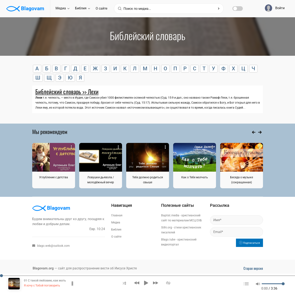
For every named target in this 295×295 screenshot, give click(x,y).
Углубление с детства (53, 177)
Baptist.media (170, 215)
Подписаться (249, 242)
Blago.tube (168, 239)
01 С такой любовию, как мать (45, 280)
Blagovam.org (43, 268)
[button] (124, 283)
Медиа (62, 8)
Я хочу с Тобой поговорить (42, 285)
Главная (116, 215)
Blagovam (25, 9)
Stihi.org (166, 227)
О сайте (101, 8)
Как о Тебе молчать (194, 177)
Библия (82, 8)
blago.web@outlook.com (51, 245)
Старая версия (253, 268)
